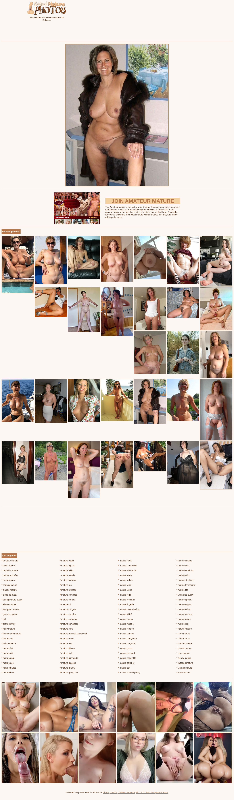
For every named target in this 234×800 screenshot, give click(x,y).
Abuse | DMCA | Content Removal (119, 792)
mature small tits (185, 570)
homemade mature (11, 633)
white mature (183, 672)
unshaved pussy (185, 595)
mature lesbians (126, 599)
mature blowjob (68, 580)
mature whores (184, 614)
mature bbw (8, 672)
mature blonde (67, 575)
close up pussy (9, 595)
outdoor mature (184, 643)
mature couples (68, 614)
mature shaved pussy (129, 672)
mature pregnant (126, 643)
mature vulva (183, 609)
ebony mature (9, 604)
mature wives (183, 619)
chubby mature (9, 585)
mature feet (66, 643)
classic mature (9, 590)
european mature (10, 609)
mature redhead (126, 653)
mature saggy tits (127, 658)
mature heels (125, 560)
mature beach (67, 560)
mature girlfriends (69, 658)
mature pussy (125, 648)
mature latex (124, 585)
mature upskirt (184, 599)
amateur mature (10, 560)
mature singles (184, 560)
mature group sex (69, 672)
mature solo (182, 575)
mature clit (65, 604)
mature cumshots (69, 624)
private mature (184, 648)
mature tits (182, 590)
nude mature (183, 633)
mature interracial (127, 570)
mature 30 (7, 648)
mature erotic (67, 638)
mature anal (8, 658)
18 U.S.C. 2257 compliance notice (152, 792)
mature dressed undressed (73, 633)
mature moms (125, 619)
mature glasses (68, 663)
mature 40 (7, 653)
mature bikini (66, 570)
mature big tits (67, 565)
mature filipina (67, 648)
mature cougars (68, 609)
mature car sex (67, 599)
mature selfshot (126, 663)
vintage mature (184, 668)
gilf (4, 619)
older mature (183, 638)
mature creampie (68, 619)
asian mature (8, 565)
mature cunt (66, 629)
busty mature (8, 580)
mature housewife (127, 565)
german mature (9, 614)
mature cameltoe (68, 595)
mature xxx (182, 624)
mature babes (9, 668)
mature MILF (125, 614)
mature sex (124, 668)
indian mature (9, 643)
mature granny (67, 668)
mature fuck (66, 653)
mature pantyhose (127, 638)
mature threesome (185, 585)
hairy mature (8, 629)
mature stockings (185, 580)
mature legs (124, 595)
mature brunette (68, 590)
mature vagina (184, 604)
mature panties (126, 633)
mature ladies (125, 580)
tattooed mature (184, 663)
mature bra (66, 585)
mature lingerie (126, 604)
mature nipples (126, 629)
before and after (10, 575)
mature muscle (126, 624)
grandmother (8, 624)
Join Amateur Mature (142, 201)
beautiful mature (10, 570)
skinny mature (183, 658)
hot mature (7, 638)
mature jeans (125, 575)
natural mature (184, 629)
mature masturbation (128, 609)
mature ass (8, 663)
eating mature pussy (12, 599)
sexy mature (183, 653)
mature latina (125, 590)
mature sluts (183, 565)
